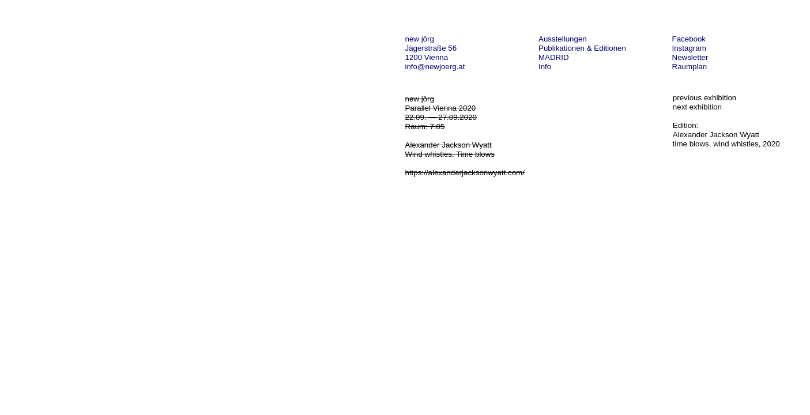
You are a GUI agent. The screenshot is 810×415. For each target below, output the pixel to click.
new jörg (419, 39)
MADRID (553, 57)
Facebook (689, 39)
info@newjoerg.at (435, 66)
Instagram (689, 48)
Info (544, 66)
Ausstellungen (562, 39)
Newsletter (690, 57)
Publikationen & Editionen (582, 48)
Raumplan (689, 66)
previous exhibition (704, 97)
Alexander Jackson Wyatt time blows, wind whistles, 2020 (726, 139)
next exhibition (697, 107)
